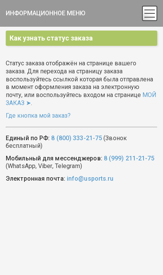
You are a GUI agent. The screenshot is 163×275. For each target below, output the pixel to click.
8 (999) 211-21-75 (129, 158)
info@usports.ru (90, 178)
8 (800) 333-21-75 (76, 138)
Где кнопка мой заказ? (38, 115)
